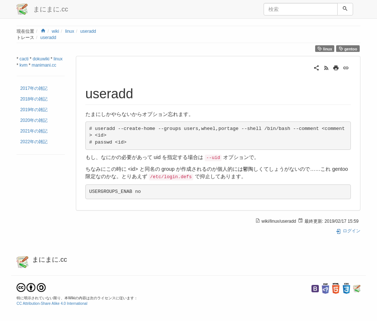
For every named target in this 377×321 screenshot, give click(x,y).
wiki (55, 31)
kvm (24, 65)
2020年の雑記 (33, 120)
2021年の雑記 (33, 131)
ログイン (348, 230)
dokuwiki (41, 58)
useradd (88, 31)
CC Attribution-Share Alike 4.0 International (52, 303)
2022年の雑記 (33, 141)
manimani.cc (44, 65)
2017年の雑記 (33, 88)
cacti (24, 58)
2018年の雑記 (33, 99)
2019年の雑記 (33, 109)
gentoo (348, 48)
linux (69, 31)
